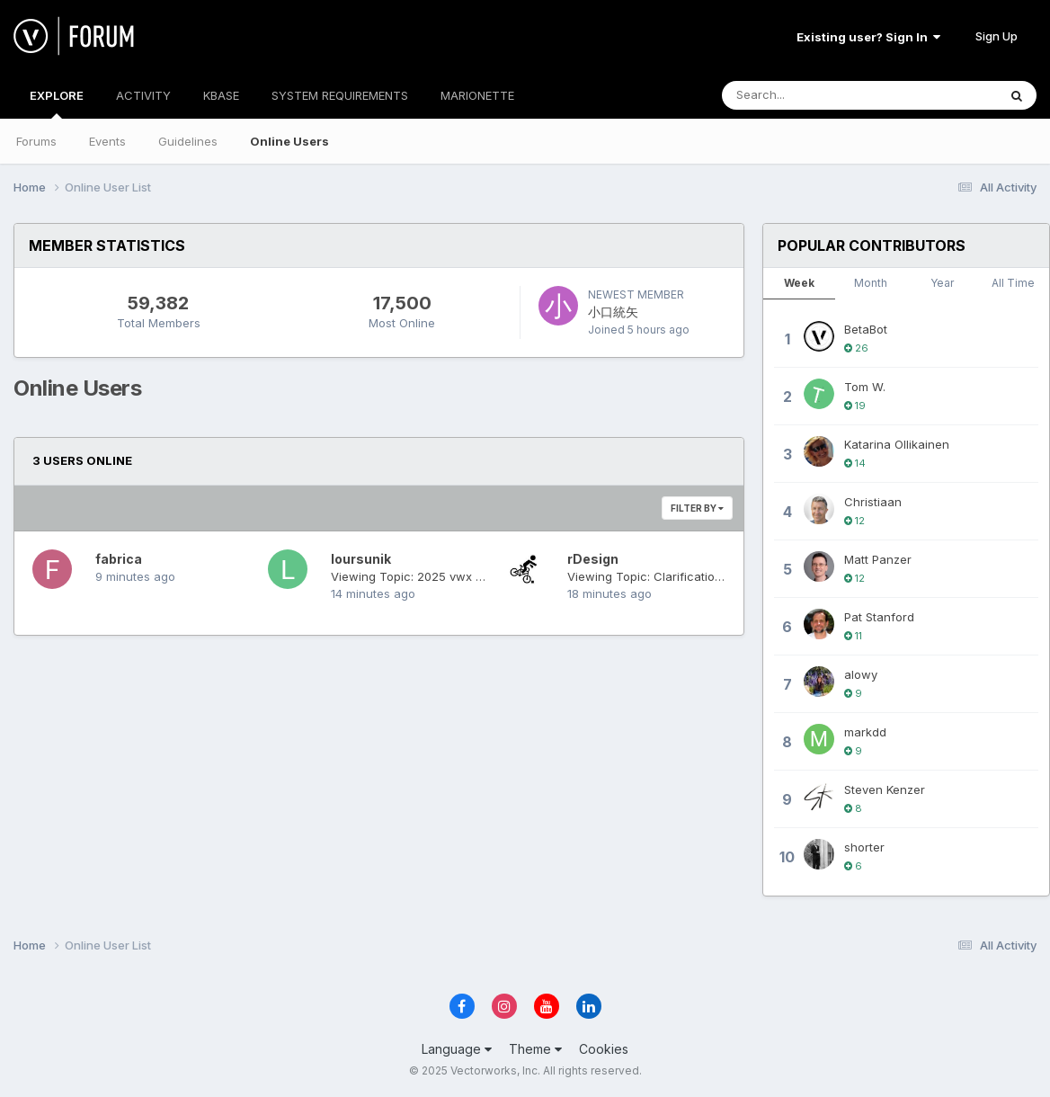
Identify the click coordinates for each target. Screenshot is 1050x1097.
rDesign (592, 558)
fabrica (118, 558)
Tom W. (864, 386)
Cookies (603, 1049)
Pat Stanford (879, 617)
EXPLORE (57, 103)
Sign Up (996, 36)
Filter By (697, 508)
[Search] (810, 95)
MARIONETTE (477, 95)
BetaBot (865, 329)
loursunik (361, 558)
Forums (36, 141)
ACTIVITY (143, 95)
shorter (864, 847)
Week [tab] (799, 283)
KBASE (221, 95)
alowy (860, 674)
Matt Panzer (878, 559)
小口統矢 (613, 311)
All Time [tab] (1013, 283)
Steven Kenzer (884, 789)
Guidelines (188, 141)
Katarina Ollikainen (896, 444)
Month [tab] (870, 283)
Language (457, 1049)
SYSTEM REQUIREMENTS (339, 95)
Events (107, 141)
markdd (865, 732)
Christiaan (873, 502)
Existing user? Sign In (868, 37)
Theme (535, 1049)
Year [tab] (942, 283)
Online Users (289, 141)
